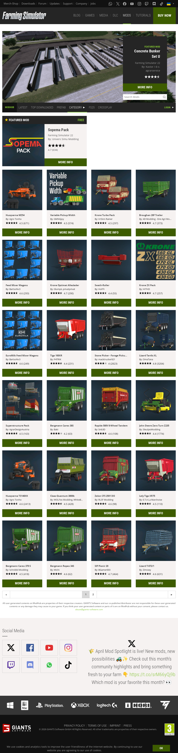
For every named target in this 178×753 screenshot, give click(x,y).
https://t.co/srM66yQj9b (152, 674)
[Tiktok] (162, 4)
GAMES (90, 15)
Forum (42, 3)
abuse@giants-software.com (89, 609)
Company (81, 3)
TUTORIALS (143, 15)
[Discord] (154, 4)
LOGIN (167, 107)
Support (67, 3)
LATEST (23, 107)
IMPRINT (115, 725)
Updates (55, 3)
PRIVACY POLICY (74, 725)
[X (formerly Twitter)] (118, 4)
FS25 (92, 107)
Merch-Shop (11, 3)
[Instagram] (140, 4)
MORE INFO (145, 87)
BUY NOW (164, 15)
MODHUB (9, 107)
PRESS (128, 725)
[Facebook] (125, 4)
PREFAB (61, 107)
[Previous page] (172, 594)
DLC (115, 15)
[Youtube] (132, 4)
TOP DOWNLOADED (42, 107)
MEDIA (103, 15)
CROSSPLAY (105, 107)
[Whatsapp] (111, 4)
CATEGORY (75, 107)
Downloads (28, 3)
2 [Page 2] (93, 594)
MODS (127, 15)
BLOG (76, 15)
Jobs (93, 3)
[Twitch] (147, 4)
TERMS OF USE (97, 725)
